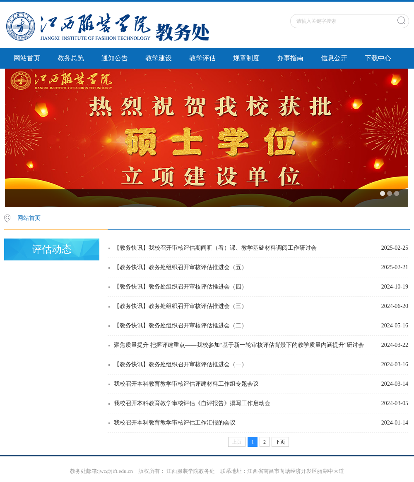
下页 (280, 442)
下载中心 (378, 58)
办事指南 (290, 58)
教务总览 (71, 58)
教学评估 (202, 58)
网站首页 (27, 58)
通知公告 (114, 58)
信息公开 (334, 58)
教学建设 (158, 58)
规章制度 (246, 58)
